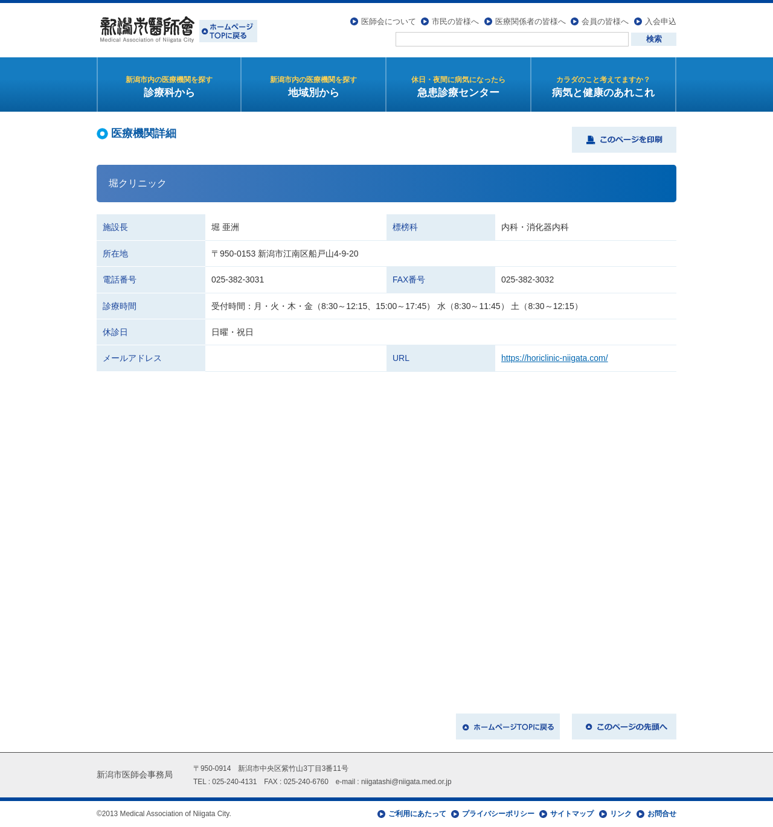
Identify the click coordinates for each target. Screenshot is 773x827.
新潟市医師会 (177, 30)
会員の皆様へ (605, 21)
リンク (621, 813)
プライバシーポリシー (498, 813)
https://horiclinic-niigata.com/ (554, 358)
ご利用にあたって (417, 813)
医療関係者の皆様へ (530, 21)
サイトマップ (572, 813)
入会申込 (660, 21)
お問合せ (661, 813)
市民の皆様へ (455, 21)
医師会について (388, 21)
